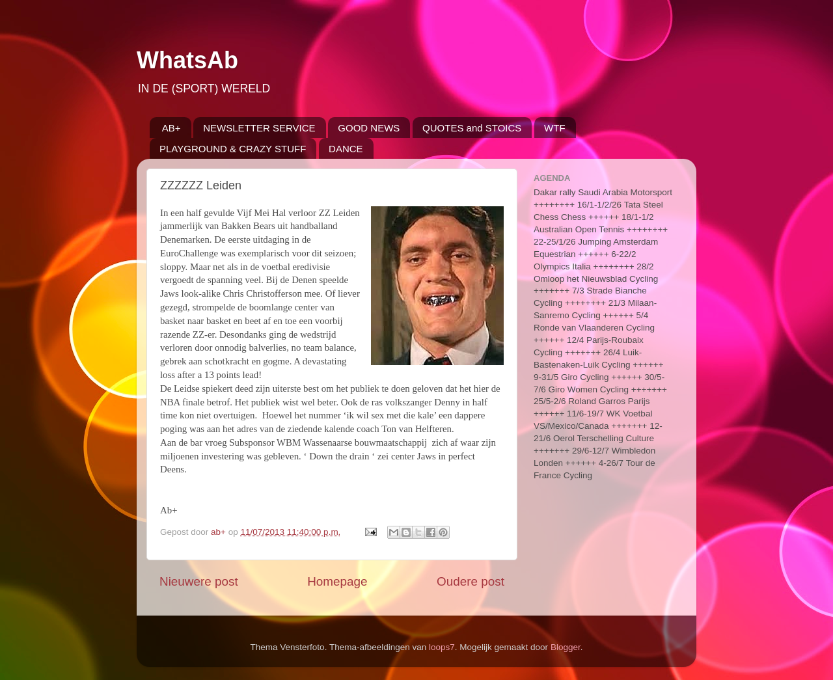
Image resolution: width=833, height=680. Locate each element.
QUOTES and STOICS (471, 127)
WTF (554, 127)
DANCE (346, 148)
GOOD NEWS (369, 127)
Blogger (565, 647)
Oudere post (470, 581)
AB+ (171, 127)
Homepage (337, 581)
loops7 (442, 647)
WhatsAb (187, 60)
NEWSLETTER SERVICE (259, 127)
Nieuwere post (198, 581)
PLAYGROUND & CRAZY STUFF (232, 148)
